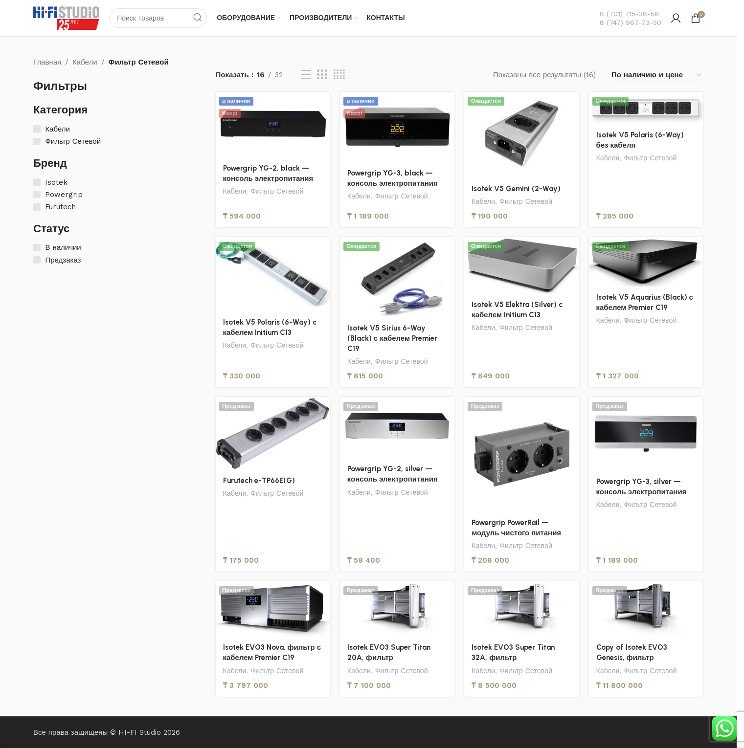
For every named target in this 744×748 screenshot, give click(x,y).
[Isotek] (37, 182)
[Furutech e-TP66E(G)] (273, 433)
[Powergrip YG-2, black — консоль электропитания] (273, 124)
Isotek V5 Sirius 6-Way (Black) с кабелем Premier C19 (392, 338)
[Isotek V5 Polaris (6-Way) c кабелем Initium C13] (273, 274)
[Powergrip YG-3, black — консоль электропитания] (397, 127)
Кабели (84, 62)
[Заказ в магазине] (656, 75)
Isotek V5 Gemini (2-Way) (516, 188)
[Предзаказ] (37, 260)
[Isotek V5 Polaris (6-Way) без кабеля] (646, 108)
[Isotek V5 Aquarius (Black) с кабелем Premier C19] (646, 261)
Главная (47, 62)
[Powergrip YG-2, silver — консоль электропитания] (397, 428)
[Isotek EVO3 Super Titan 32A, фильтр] (521, 609)
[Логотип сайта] (66, 17)
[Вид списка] (306, 75)
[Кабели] (37, 129)
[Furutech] (37, 207)
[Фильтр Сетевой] (37, 141)
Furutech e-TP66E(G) (259, 480)
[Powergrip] (37, 194)
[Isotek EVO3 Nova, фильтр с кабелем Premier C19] (273, 609)
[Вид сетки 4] (339, 75)
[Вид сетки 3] (322, 75)
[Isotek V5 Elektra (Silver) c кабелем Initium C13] (521, 265)
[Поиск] (158, 18)
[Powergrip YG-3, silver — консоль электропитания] (646, 434)
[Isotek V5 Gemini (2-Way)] (521, 135)
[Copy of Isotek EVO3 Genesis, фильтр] (646, 609)
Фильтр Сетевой (276, 191)
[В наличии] (37, 247)
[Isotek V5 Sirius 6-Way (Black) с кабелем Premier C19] (397, 277)
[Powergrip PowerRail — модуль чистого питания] (521, 454)
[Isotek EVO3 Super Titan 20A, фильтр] (397, 609)
